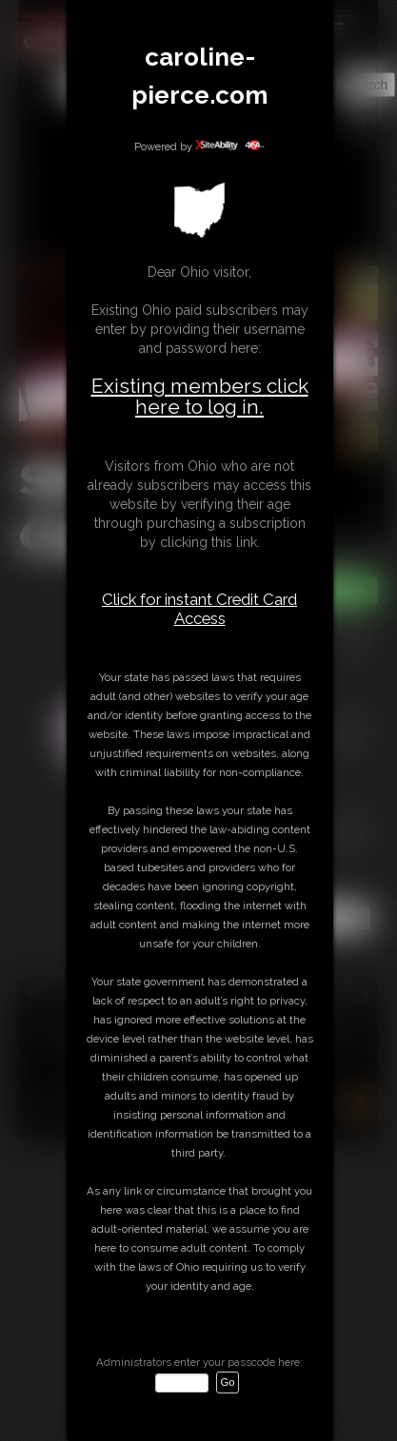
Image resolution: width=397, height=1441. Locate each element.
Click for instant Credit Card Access (199, 609)
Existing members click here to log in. (199, 396)
